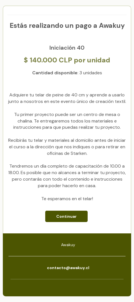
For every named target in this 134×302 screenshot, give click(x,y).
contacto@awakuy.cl (68, 267)
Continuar (66, 216)
